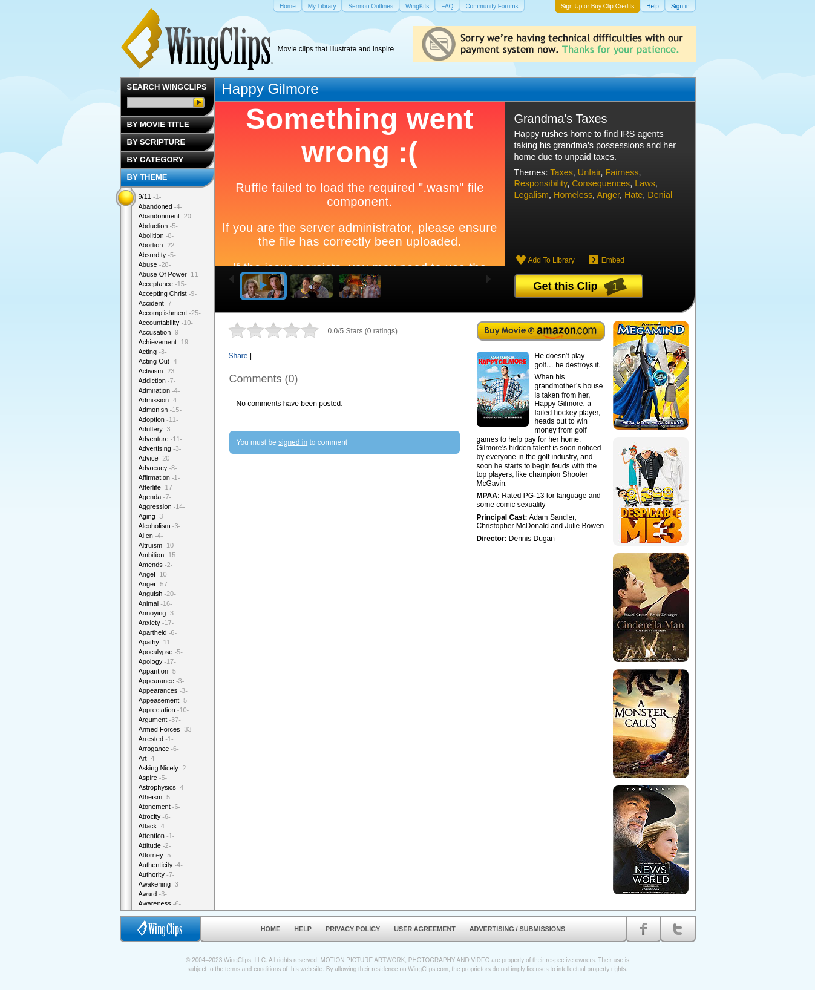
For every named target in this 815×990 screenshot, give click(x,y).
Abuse (155, 264)
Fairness (621, 172)
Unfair (589, 172)
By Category (155, 159)
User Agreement (425, 929)
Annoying (157, 613)
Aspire (153, 777)
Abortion (158, 245)
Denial (659, 195)
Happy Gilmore (270, 88)
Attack (153, 826)
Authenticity (161, 864)
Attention (157, 835)
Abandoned (161, 206)
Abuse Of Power (170, 274)
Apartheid (158, 632)
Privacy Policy (353, 929)
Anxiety (156, 622)
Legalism (531, 195)
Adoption (158, 419)
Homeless (573, 195)
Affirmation (159, 477)
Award (153, 893)
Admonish (160, 409)
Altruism (157, 545)
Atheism (155, 797)
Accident (156, 303)
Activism (158, 371)
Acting (153, 351)
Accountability (166, 322)
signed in (292, 442)
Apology (157, 661)
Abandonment (166, 216)
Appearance (162, 680)
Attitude (155, 845)
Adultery (156, 429)
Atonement (160, 806)
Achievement (165, 342)
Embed (612, 260)
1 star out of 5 (237, 330)
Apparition (158, 671)
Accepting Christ (168, 293)
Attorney (156, 855)
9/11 (150, 196)
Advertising (160, 448)
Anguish (157, 593)
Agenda (155, 496)
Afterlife (157, 487)
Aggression (162, 506)
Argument (160, 719)
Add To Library (551, 260)
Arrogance (159, 748)
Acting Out (159, 361)
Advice (155, 458)
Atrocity (155, 816)
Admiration (159, 390)
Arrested (156, 738)
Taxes (561, 172)
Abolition (156, 235)
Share (238, 356)
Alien (151, 535)
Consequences (601, 183)
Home (270, 929)
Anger (608, 195)
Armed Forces (166, 729)
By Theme (147, 177)
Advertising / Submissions (517, 929)
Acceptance (163, 283)
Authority (157, 874)
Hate (633, 195)
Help (303, 929)
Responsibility (541, 183)
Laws (645, 183)
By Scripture (156, 141)
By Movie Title (158, 124)
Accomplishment (170, 312)
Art (148, 758)
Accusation (160, 332)
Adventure (161, 438)
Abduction (158, 225)
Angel (154, 574)
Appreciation (164, 709)
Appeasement (164, 700)
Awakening (160, 884)
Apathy (156, 642)
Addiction (157, 380)
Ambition (158, 555)
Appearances (163, 690)
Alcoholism (160, 525)
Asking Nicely (164, 768)
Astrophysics (162, 787)
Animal (155, 603)
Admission (159, 400)
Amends (156, 564)
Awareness (160, 903)
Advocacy (158, 467)
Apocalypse (161, 651)
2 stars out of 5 (246, 330)
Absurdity (157, 254)
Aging (152, 516)
